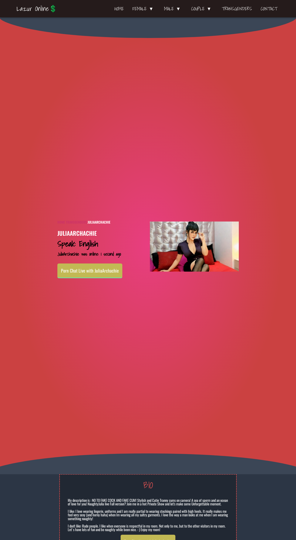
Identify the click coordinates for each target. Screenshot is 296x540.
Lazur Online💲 (37, 8)
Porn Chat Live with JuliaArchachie (90, 270)
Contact (269, 8)
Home (119, 8)
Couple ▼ (202, 8)
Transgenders (237, 8)
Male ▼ (173, 8)
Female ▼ (144, 8)
